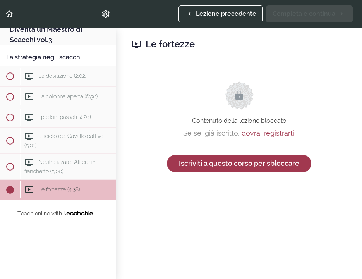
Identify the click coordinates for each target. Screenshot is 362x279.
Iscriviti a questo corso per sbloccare (239, 163)
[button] (9, 14)
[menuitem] (106, 14)
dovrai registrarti (268, 133)
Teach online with (55, 213)
